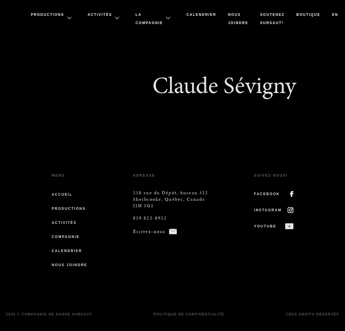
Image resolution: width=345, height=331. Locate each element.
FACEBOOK (267, 194)
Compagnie (66, 237)
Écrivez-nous (149, 231)
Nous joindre (69, 265)
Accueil (62, 194)
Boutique (308, 15)
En (335, 15)
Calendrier (201, 15)
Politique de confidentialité (189, 314)
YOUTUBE (265, 226)
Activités (100, 15)
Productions (47, 15)
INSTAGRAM (268, 210)
